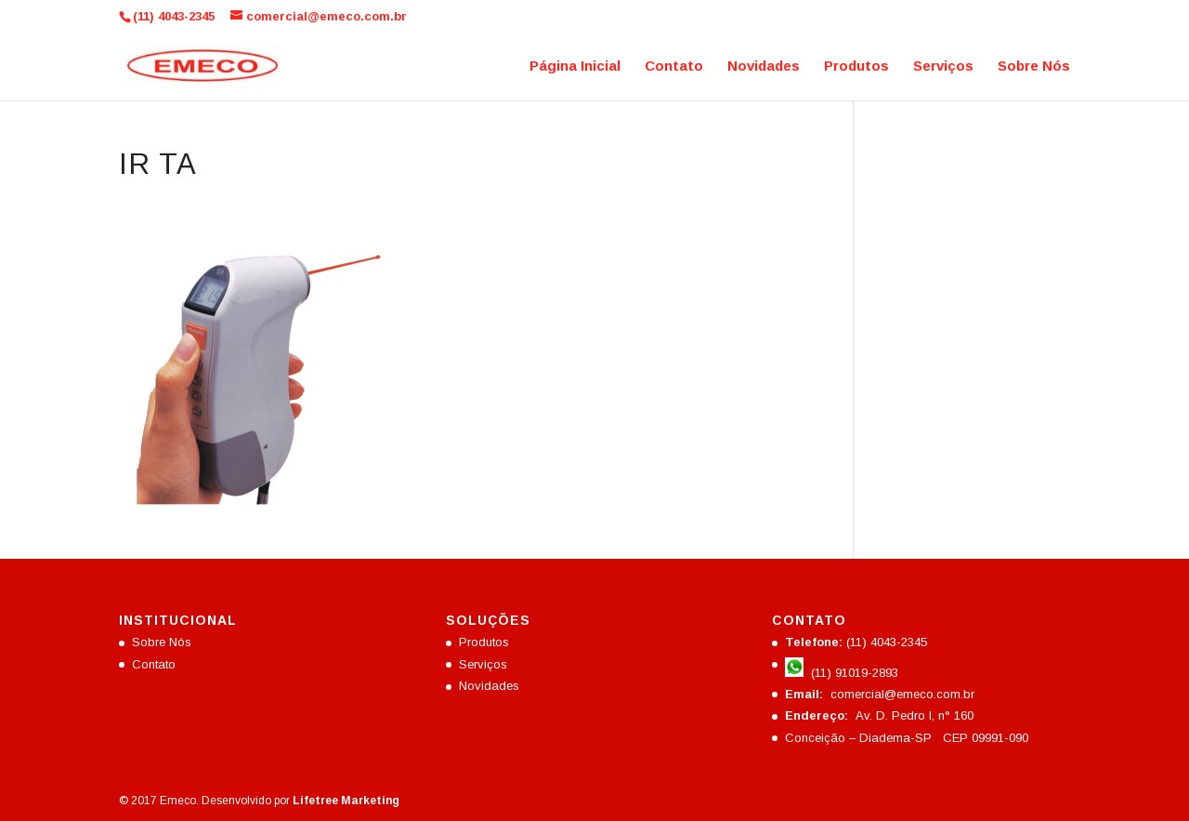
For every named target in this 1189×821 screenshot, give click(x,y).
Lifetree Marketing (346, 800)
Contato (674, 66)
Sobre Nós (1034, 66)
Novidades (763, 66)
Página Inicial (575, 66)
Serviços (943, 66)
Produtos (856, 66)
